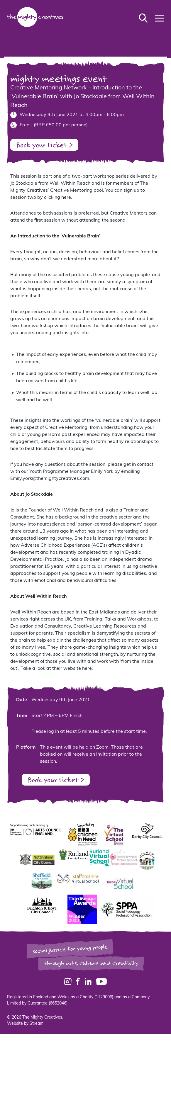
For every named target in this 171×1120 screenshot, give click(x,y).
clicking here (57, 197)
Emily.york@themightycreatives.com (49, 478)
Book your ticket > (44, 145)
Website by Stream (25, 1024)
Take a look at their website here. (57, 668)
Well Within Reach (70, 183)
